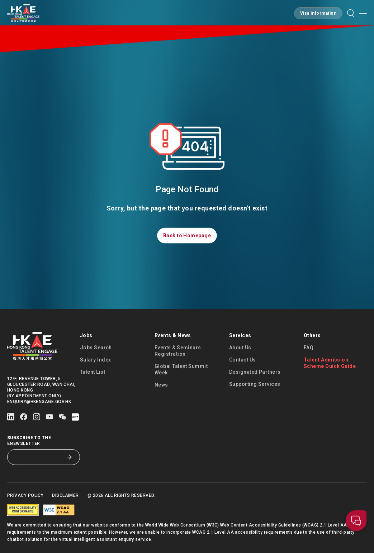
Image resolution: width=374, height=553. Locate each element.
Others (312, 335)
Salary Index (95, 360)
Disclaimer (65, 495)
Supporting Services (254, 384)
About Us (240, 347)
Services (240, 335)
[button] (318, 13)
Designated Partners (255, 372)
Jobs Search (96, 347)
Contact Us (242, 360)
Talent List (92, 372)
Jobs (86, 335)
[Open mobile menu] (363, 13)
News (161, 385)
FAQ (308, 347)
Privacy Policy (25, 495)
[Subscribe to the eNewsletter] (38, 457)
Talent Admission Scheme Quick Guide (330, 363)
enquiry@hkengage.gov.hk (39, 401)
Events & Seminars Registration (178, 351)
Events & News (173, 335)
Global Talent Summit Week (181, 369)
